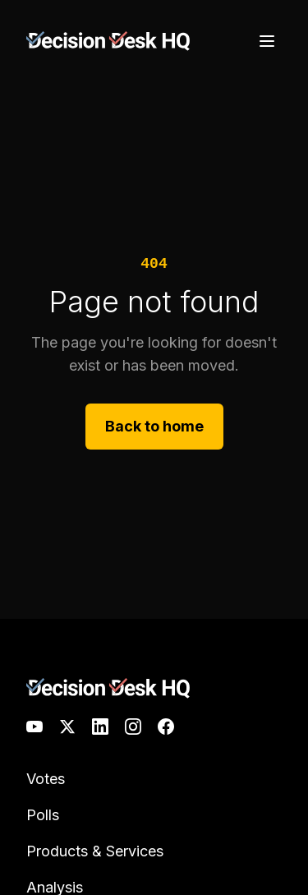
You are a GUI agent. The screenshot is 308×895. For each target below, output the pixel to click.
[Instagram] (133, 726)
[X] (67, 726)
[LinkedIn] (100, 726)
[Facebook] (166, 726)
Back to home (154, 426)
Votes (45, 778)
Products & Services (94, 851)
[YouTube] (34, 726)
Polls (42, 814)
